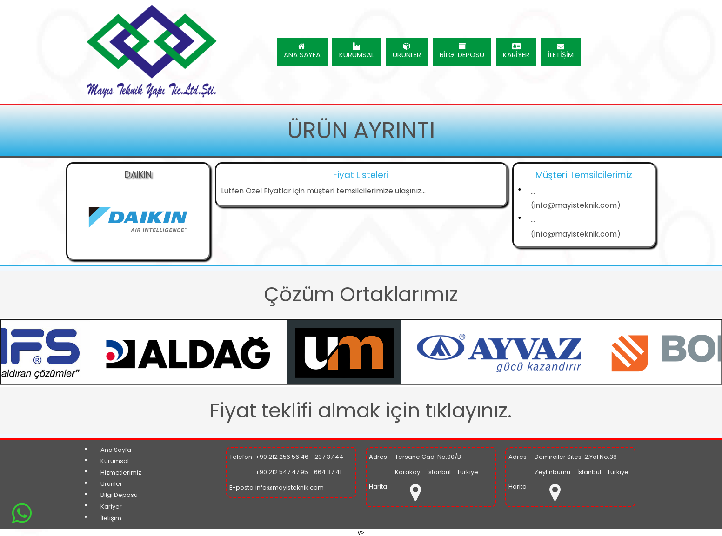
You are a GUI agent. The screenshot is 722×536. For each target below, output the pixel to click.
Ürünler (111, 483)
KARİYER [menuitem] (516, 51)
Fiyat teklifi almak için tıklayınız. (361, 410)
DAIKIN (138, 174)
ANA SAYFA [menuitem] (302, 51)
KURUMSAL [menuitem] (356, 51)
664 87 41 (327, 472)
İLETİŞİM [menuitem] (561, 51)
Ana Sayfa (115, 449)
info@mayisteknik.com (289, 487)
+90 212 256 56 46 (281, 456)
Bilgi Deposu (119, 494)
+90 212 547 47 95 (281, 472)
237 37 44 (328, 456)
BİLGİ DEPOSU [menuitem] (462, 51)
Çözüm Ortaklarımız (361, 294)
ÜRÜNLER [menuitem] (407, 51)
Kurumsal (114, 461)
